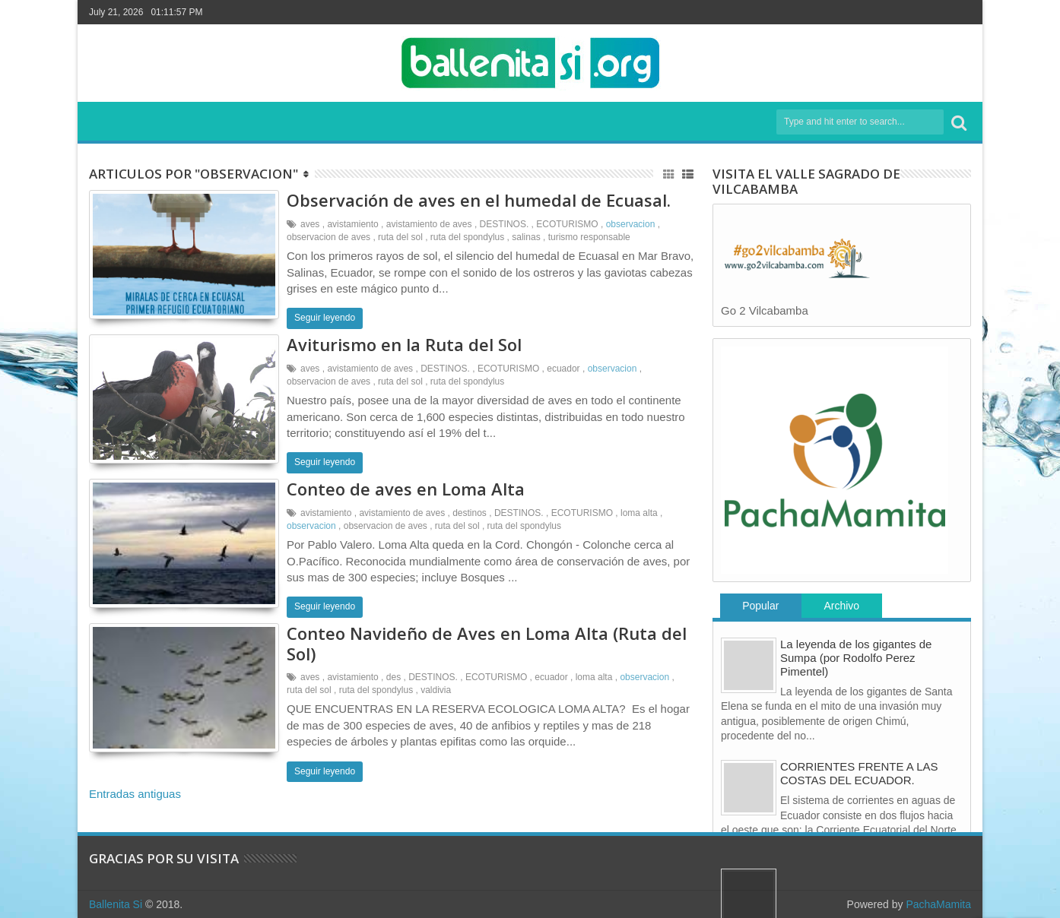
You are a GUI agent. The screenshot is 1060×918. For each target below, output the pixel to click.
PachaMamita (938, 904)
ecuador (563, 368)
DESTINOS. (504, 224)
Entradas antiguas (135, 793)
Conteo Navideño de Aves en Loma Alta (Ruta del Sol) (487, 643)
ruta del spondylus (467, 237)
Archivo (841, 606)
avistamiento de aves (429, 224)
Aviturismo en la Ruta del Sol (404, 344)
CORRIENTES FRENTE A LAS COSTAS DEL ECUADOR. (859, 773)
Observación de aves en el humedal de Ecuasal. (479, 199)
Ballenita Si (115, 904)
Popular (760, 606)
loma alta (639, 513)
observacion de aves (328, 237)
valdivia (436, 690)
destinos (469, 513)
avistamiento (352, 224)
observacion (630, 224)
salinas (526, 237)
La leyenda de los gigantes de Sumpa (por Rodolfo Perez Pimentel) (855, 658)
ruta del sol (400, 237)
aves (309, 224)
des (393, 677)
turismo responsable (589, 237)
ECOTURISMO (567, 224)
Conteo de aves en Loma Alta (406, 488)
